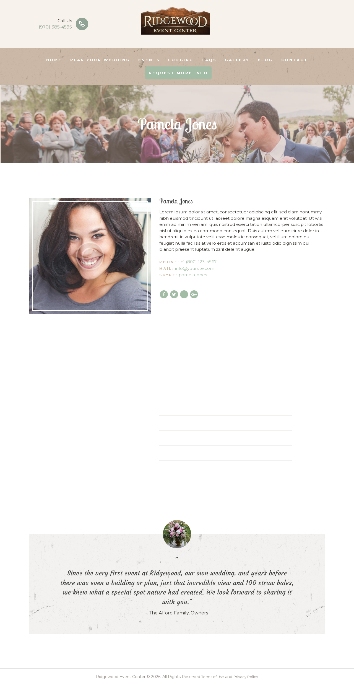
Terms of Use (211, 676)
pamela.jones (193, 274)
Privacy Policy (247, 676)
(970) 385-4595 (55, 27)
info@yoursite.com (194, 268)
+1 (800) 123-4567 (199, 261)
